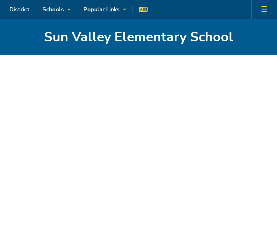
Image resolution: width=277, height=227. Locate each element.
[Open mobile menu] (264, 9)
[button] (56, 9)
